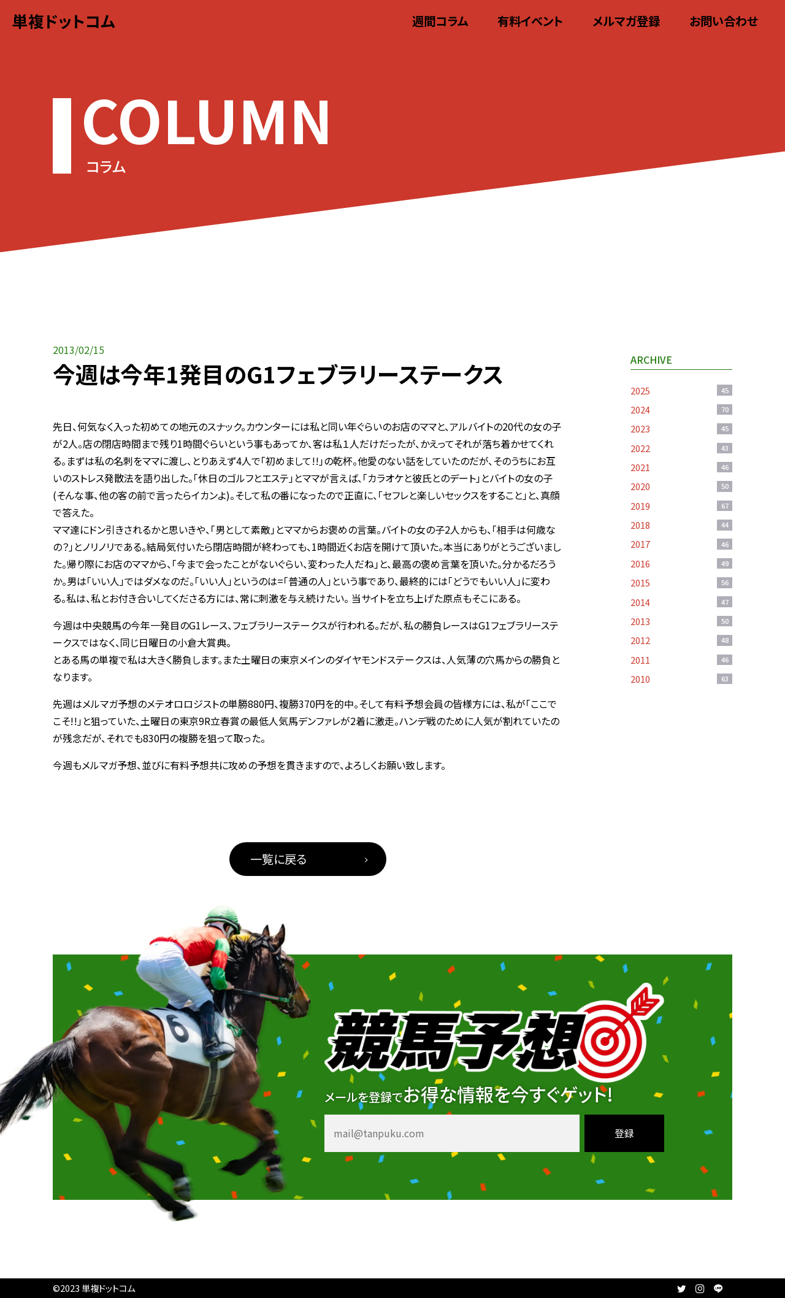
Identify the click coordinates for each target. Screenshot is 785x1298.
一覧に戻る (278, 858)
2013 (681, 621)
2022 (681, 448)
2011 (681, 659)
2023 (681, 428)
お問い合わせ (723, 20)
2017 (681, 543)
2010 (681, 678)
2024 (681, 409)
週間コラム (440, 20)
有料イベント (530, 20)
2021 (681, 467)
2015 (681, 582)
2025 (681, 390)
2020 (681, 486)
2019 (681, 505)
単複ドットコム (63, 20)
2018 (681, 524)
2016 (681, 563)
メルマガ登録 (626, 20)
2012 (681, 640)
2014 (681, 602)
